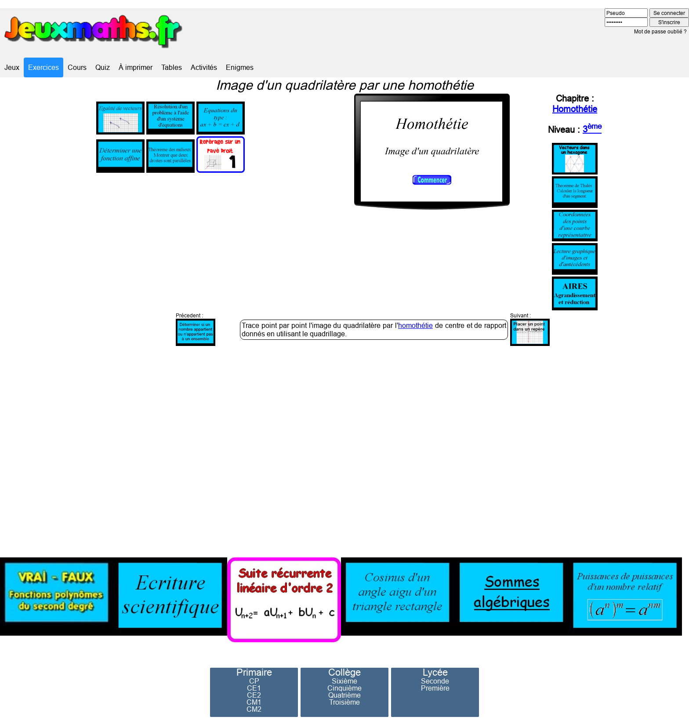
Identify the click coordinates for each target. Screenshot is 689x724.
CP (254, 680)
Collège (344, 672)
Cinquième (344, 687)
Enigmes (240, 67)
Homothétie (574, 109)
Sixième (344, 680)
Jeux (11, 67)
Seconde (435, 680)
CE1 (254, 687)
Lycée (435, 672)
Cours (77, 67)
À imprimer (135, 67)
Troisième (344, 702)
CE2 (254, 695)
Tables (171, 67)
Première (435, 687)
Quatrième (344, 695)
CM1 (254, 702)
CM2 (254, 709)
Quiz (102, 67)
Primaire (254, 672)
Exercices (43, 67)
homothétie (415, 325)
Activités (204, 67)
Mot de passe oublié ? (660, 31)
